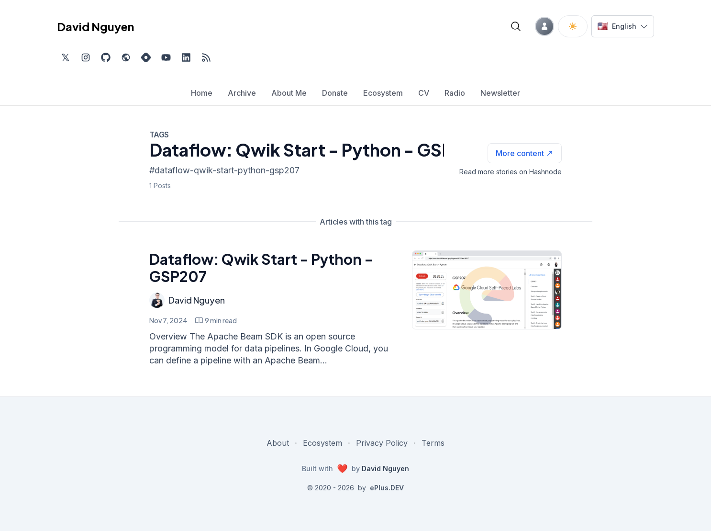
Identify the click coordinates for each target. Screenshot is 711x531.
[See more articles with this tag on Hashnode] (525, 153)
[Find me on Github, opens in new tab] (105, 57)
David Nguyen (196, 299)
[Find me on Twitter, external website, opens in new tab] (65, 57)
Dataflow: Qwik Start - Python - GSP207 (261, 267)
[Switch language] (622, 26)
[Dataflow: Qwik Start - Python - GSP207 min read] (216, 320)
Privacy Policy (382, 443)
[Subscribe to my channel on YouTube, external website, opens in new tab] (166, 57)
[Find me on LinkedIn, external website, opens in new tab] (186, 57)
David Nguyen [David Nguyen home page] (95, 26)
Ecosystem (322, 443)
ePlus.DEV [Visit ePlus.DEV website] (387, 488)
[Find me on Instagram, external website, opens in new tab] (85, 57)
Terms (433, 443)
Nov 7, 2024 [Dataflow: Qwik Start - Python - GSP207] (168, 320)
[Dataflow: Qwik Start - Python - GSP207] (487, 289)
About (278, 443)
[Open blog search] (515, 26)
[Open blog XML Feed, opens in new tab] (206, 57)
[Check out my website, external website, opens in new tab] (125, 57)
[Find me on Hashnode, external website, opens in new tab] (146, 57)
